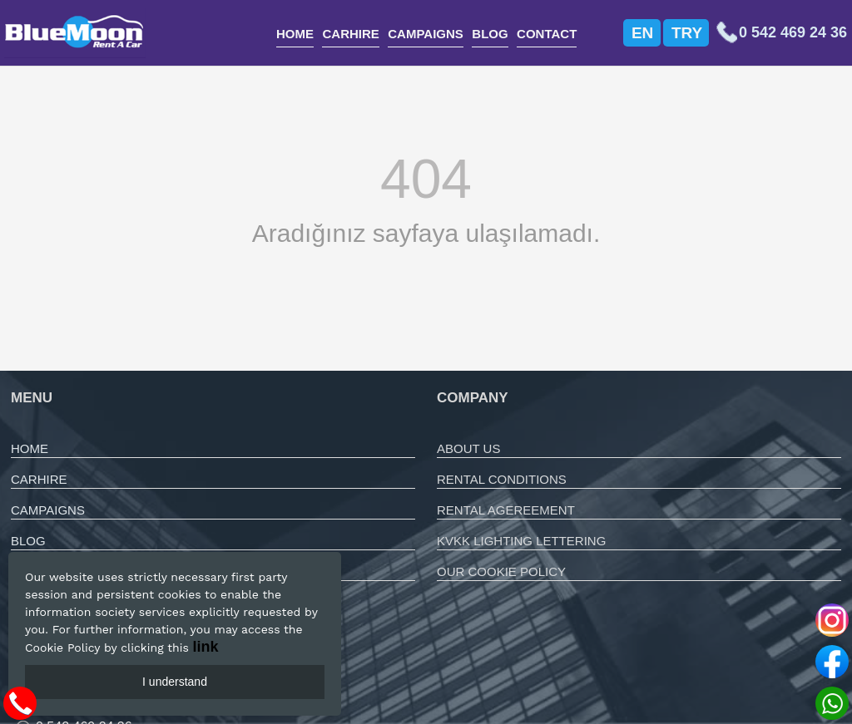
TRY (686, 33)
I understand (174, 681)
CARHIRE (350, 34)
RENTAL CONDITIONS (502, 479)
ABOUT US (468, 448)
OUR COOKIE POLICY (501, 571)
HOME (295, 34)
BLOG (490, 34)
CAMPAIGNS (425, 34)
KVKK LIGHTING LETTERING (521, 541)
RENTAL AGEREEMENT (506, 510)
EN (642, 33)
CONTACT (547, 34)
